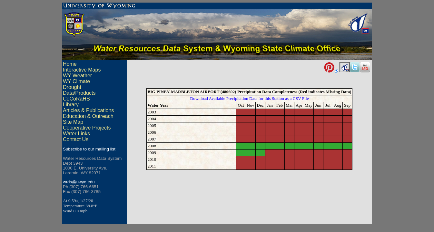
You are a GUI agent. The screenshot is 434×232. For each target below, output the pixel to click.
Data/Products (79, 93)
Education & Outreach (88, 116)
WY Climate (76, 81)
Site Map (73, 122)
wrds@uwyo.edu (79, 181)
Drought (72, 87)
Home (70, 64)
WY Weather (77, 75)
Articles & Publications (88, 110)
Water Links (76, 133)
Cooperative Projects (87, 127)
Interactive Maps (82, 69)
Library (71, 104)
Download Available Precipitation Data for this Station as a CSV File (249, 99)
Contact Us (75, 139)
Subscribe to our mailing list (89, 149)
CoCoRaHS (76, 99)
